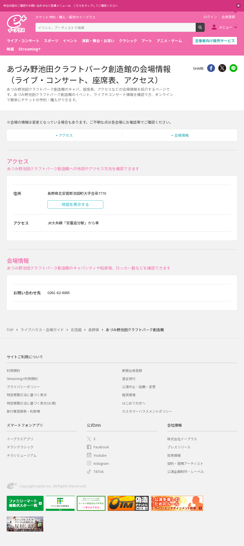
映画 (10, 49)
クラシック (128, 40)
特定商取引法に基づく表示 (27, 394)
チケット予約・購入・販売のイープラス (65, 17)
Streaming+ (29, 49)
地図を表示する (75, 204)
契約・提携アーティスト (185, 463)
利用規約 (13, 370)
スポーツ (51, 40)
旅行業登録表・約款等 (23, 411)
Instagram (101, 463)
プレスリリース (178, 446)
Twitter (222, 68)
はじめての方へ (133, 403)
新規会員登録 (132, 370)
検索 (204, 29)
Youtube (100, 455)
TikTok (99, 471)
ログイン (210, 17)
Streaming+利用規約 (22, 378)
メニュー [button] (225, 27)
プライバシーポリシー (23, 386)
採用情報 (174, 455)
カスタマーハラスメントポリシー (147, 411)
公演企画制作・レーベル (185, 471)
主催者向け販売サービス (215, 40)
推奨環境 (128, 394)
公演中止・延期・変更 (139, 386)
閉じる (238, 5)
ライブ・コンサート (23, 40)
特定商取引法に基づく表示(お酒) (31, 403)
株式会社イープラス (182, 438)
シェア (211, 68)
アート (147, 40)
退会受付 (128, 378)
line (233, 68)
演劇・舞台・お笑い (98, 40)
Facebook (101, 446)
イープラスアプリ (20, 438)
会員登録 (228, 17)
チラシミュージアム (22, 455)
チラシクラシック (20, 446)
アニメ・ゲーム (169, 40)
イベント (70, 40)
